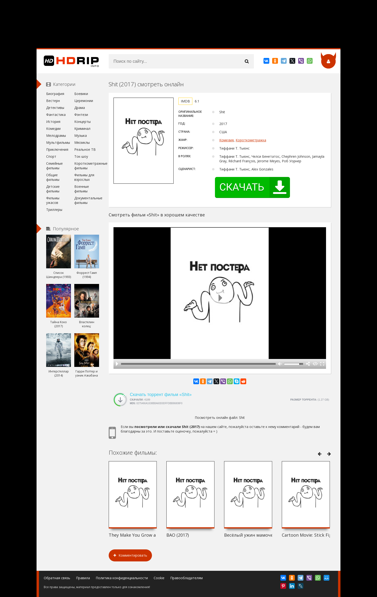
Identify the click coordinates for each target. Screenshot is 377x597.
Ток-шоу (81, 156)
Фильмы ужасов (52, 200)
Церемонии (83, 100)
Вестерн (53, 100)
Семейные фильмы (54, 165)
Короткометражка (251, 140)
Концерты (82, 121)
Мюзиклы (82, 142)
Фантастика (56, 114)
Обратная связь (57, 578)
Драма (79, 107)
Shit (242, 417)
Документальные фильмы (86, 200)
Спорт (51, 156)
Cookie (159, 578)
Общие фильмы (52, 177)
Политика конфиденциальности (122, 578)
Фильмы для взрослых (84, 177)
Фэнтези (81, 114)
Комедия (226, 140)
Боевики (81, 93)
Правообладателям (186, 578)
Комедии (53, 128)
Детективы (55, 107)
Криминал (82, 128)
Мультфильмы (58, 142)
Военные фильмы (81, 188)
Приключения (57, 149)
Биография (55, 93)
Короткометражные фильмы (86, 165)
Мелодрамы (56, 135)
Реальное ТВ (85, 149)
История (53, 121)
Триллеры (54, 209)
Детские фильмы (53, 188)
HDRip (68, 61)
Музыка (80, 135)
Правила (83, 578)
